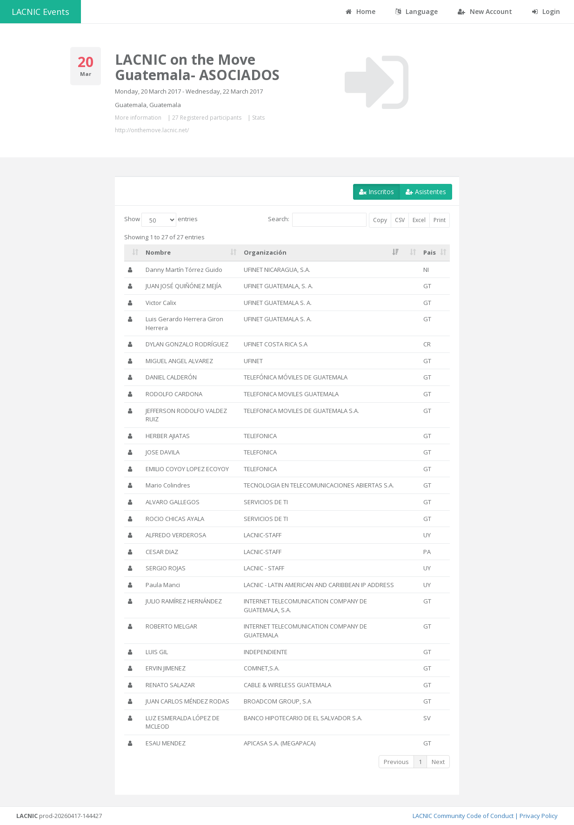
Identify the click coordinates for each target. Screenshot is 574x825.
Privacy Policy (539, 815)
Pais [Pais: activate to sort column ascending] (429, 252)
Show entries (161, 220)
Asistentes (426, 191)
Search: (317, 220)
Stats (258, 118)
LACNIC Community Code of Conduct (463, 815)
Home (360, 11)
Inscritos (376, 191)
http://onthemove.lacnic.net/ (152, 130)
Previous (396, 761)
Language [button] (416, 11)
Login (546, 11)
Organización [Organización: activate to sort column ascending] (265, 252)
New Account (485, 11)
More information (138, 118)
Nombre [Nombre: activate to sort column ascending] (158, 252)
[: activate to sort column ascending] (133, 252)
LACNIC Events (40, 11)
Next (438, 761)
